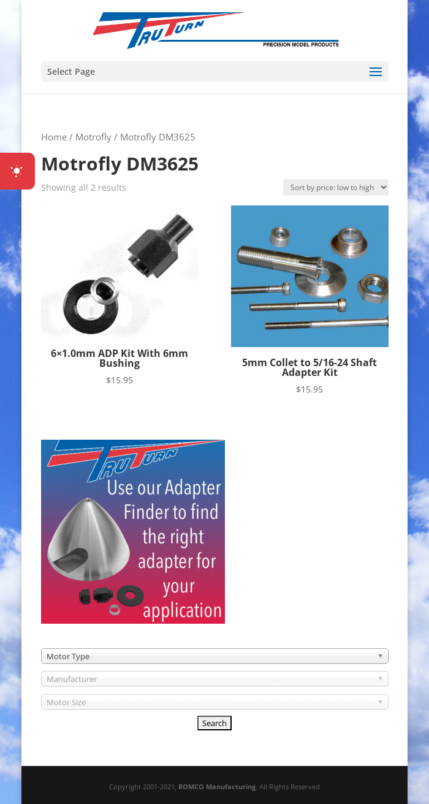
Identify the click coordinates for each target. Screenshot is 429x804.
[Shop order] (336, 187)
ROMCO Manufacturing (217, 786)
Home (54, 137)
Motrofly (93, 137)
